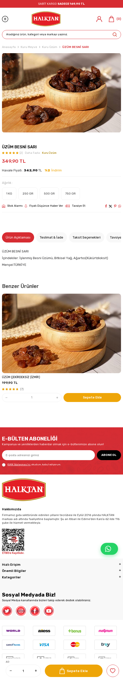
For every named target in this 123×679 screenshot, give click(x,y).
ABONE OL (109, 455)
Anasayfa (9, 47)
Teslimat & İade (51, 237)
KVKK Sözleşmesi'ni (18, 464)
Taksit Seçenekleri (87, 237)
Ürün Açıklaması (18, 237)
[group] (61, 92)
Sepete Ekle (74, 671)
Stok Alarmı (12, 206)
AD (7, 661)
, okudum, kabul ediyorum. (31, 465)
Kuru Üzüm (49, 47)
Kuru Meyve (29, 47)
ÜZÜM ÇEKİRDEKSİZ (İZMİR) (21, 377)
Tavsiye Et (75, 205)
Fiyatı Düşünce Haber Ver (44, 206)
